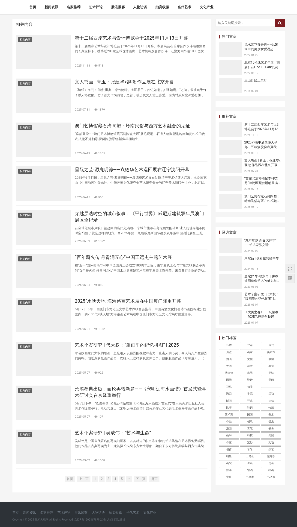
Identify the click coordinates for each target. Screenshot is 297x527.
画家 (250, 352)
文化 (250, 359)
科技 (250, 435)
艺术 (229, 345)
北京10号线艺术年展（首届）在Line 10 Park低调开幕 (262, 67)
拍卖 (250, 386)
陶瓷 (229, 393)
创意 (250, 421)
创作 (229, 449)
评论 (250, 345)
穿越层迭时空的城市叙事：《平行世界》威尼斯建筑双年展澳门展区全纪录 (139, 217)
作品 (229, 421)
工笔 (250, 428)
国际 (229, 379)
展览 (229, 352)
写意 (250, 366)
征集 (271, 421)
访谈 (271, 463)
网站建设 (119, 519)
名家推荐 (74, 7)
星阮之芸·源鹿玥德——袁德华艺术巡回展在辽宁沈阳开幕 (132, 169)
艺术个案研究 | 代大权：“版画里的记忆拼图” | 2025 (127, 345)
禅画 (271, 470)
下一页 (140, 479)
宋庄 (229, 477)
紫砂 (250, 442)
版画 (229, 400)
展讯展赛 (118, 7)
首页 (32, 7)
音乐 (250, 449)
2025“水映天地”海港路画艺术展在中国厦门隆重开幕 (128, 301)
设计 (250, 379)
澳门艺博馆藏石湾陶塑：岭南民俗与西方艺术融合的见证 (132, 126)
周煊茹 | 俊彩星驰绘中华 (261, 258)
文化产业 (206, 7)
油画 (229, 359)
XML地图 (108, 519)
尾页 (154, 479)
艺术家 (229, 414)
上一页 (84, 479)
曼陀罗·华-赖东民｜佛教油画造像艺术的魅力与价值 (262, 280)
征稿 (271, 400)
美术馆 (271, 352)
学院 (250, 393)
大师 (229, 366)
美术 (271, 414)
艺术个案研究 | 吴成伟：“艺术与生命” (113, 433)
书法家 (271, 477)
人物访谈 (140, 7)
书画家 (250, 477)
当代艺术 (184, 7)
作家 (229, 442)
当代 (271, 345)
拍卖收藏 (162, 7)
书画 (271, 379)
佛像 (271, 428)
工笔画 (250, 456)
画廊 (229, 435)
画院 (229, 463)
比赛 (229, 407)
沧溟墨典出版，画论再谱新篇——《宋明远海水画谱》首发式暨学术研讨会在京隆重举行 (141, 392)
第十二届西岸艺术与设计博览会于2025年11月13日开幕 (131, 38)
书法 (271, 373)
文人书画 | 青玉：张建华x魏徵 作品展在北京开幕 (124, 82)
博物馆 (229, 373)
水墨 (250, 373)
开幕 (250, 400)
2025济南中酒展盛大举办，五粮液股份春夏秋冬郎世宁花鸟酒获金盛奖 (262, 147)
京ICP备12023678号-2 (88, 519)
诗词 (250, 407)
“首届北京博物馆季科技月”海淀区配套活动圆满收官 (262, 182)
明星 (229, 456)
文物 (271, 442)
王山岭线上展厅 (255, 80)
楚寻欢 (271, 456)
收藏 (271, 407)
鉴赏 (271, 366)
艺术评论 (96, 7)
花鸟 (229, 386)
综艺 (271, 449)
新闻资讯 (51, 7)
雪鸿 (250, 470)
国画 (250, 414)
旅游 (229, 470)
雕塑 (271, 359)
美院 (271, 435)
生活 (250, 463)
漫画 (229, 428)
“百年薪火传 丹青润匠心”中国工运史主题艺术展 (123, 257)
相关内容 (25, 39)
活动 (271, 393)
